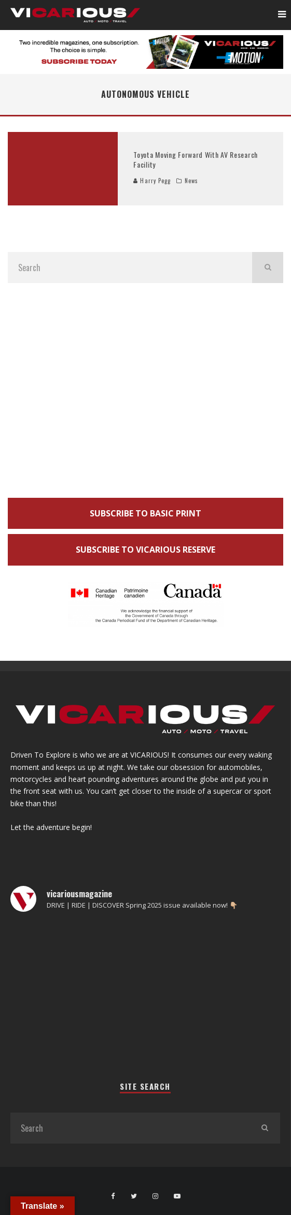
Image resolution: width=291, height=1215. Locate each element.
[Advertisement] (145, 393)
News (191, 180)
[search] (267, 267)
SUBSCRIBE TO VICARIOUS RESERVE (145, 549)
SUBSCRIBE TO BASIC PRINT (145, 513)
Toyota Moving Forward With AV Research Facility (195, 159)
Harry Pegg (152, 180)
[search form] (130, 267)
